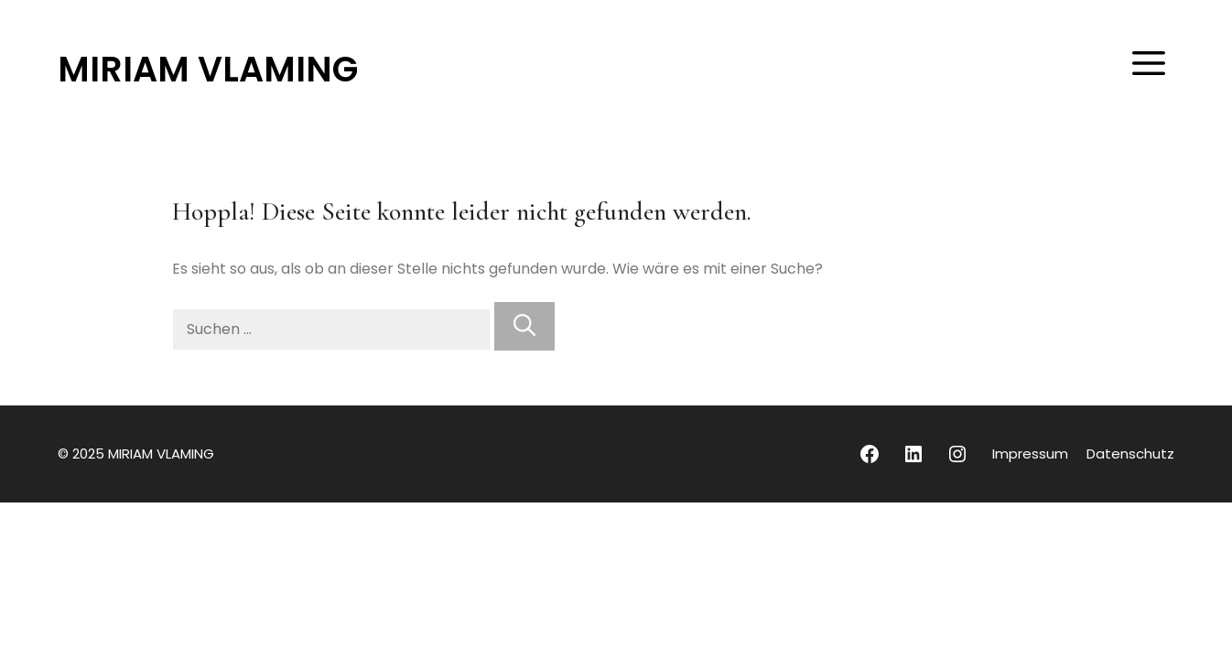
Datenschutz (1130, 453)
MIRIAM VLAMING (208, 69)
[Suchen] (524, 326)
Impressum (1030, 453)
